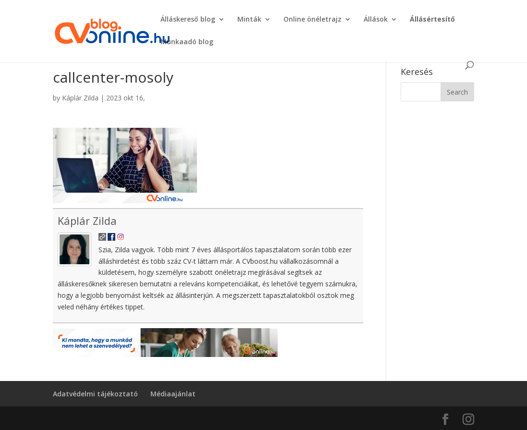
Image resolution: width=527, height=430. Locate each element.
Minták (249, 20)
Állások (376, 20)
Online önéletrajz (312, 20)
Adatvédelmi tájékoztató (95, 393)
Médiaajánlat (173, 393)
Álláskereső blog (187, 20)
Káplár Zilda (80, 97)
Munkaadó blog (186, 42)
